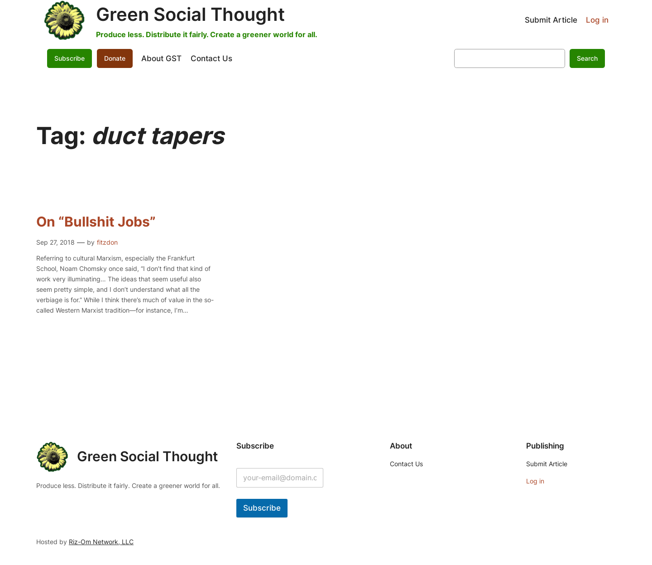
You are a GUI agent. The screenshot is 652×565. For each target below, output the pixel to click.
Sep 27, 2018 (55, 242)
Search (587, 58)
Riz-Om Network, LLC (101, 542)
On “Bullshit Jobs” (96, 222)
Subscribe (69, 58)
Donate (114, 58)
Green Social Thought (190, 14)
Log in (597, 19)
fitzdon (107, 242)
